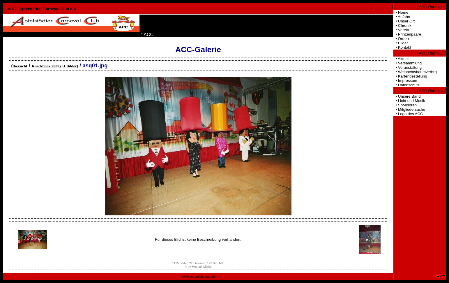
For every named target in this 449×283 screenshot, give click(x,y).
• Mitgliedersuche (409, 109)
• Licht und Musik (409, 101)
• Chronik (402, 25)
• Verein (401, 30)
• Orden (401, 38)
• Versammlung (407, 63)
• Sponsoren (405, 105)
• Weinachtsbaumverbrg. (415, 72)
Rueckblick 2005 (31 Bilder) (55, 66)
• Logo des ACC (408, 114)
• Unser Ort (404, 21)
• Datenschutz (406, 85)
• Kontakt (402, 47)
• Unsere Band (407, 96)
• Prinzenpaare (407, 34)
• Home (400, 12)
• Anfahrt (401, 17)
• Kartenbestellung (410, 76)
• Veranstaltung (407, 67)
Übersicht (19, 66)
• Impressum (405, 80)
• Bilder (400, 43)
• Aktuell (401, 59)
